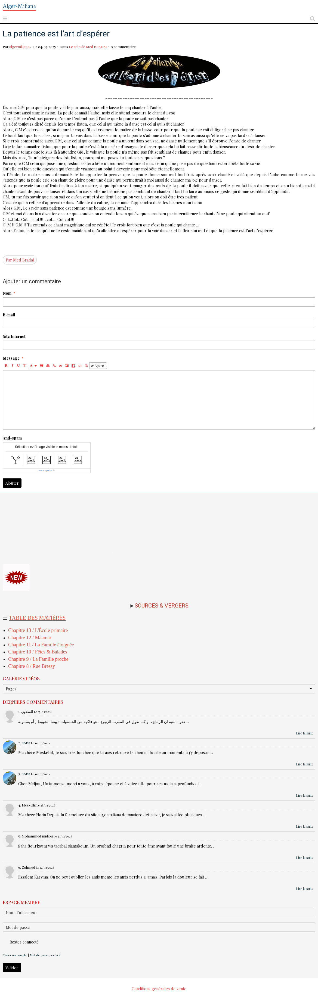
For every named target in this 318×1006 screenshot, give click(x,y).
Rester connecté (21, 942)
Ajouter (12, 483)
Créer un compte (15, 955)
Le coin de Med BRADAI (88, 46)
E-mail (9, 314)
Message (11, 358)
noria (25, 742)
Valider (11, 967)
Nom (7, 293)
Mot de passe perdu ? (45, 955)
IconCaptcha (46, 470)
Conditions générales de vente (159, 988)
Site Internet (14, 336)
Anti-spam (12, 438)
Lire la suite (305, 733)
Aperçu (98, 365)
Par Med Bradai (20, 260)
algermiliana (19, 46)
